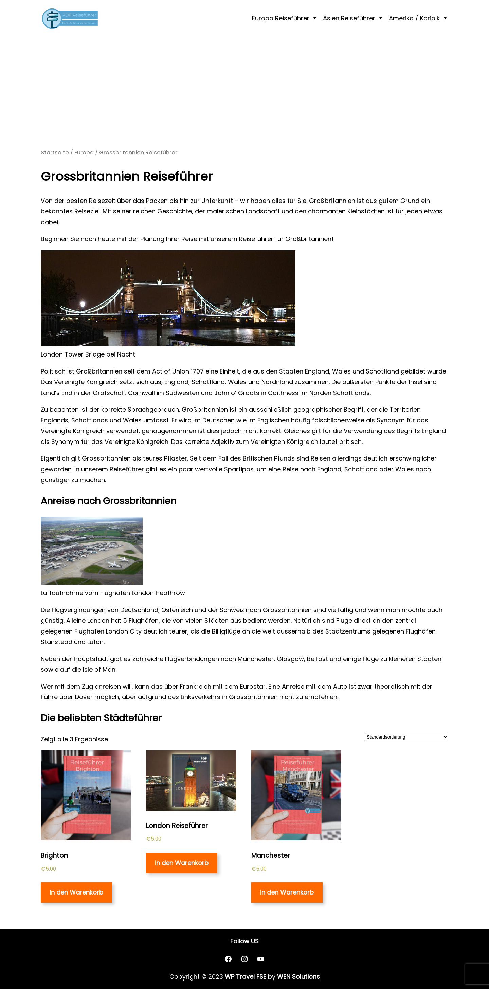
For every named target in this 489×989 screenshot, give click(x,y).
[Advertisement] (244, 92)
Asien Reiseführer (349, 18)
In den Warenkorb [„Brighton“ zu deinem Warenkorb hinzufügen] (76, 892)
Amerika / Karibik (414, 18)
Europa (84, 152)
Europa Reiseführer (280, 18)
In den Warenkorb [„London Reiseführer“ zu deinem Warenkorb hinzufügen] (182, 862)
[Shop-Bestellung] (406, 737)
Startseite (55, 152)
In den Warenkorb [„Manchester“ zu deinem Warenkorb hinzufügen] (287, 892)
